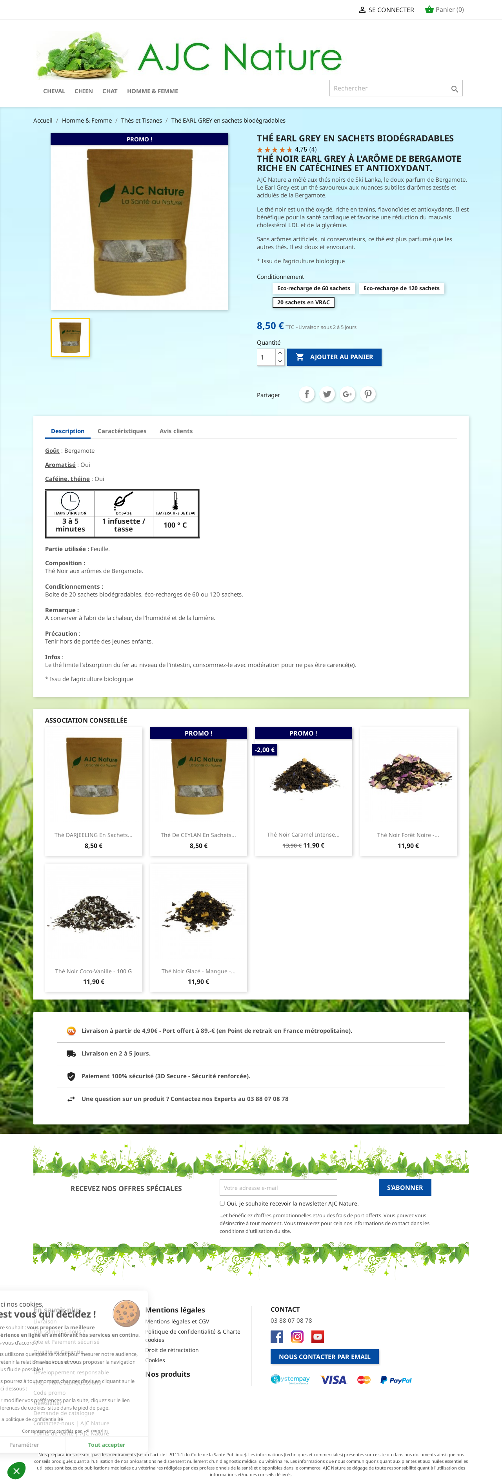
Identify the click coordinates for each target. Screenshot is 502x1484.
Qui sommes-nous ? (59, 1331)
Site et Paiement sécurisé (66, 1341)
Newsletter (47, 1402)
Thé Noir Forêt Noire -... (408, 835)
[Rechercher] (396, 88)
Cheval (54, 91)
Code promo (49, 1392)
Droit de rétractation (172, 1350)
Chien (84, 91)
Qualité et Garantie (58, 1352)
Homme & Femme (152, 91)
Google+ (347, 394)
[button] (16, 1470)
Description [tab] (68, 431)
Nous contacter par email (325, 1356)
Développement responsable (71, 1372)
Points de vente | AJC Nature (71, 1433)
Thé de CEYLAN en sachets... (198, 835)
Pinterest (368, 394)
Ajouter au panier (334, 357)
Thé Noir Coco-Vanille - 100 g (93, 971)
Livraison (45, 1321)
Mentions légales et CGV (177, 1321)
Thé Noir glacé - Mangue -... (199, 971)
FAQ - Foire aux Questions (67, 1382)
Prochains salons (55, 1362)
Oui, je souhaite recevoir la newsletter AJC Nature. (293, 1203)
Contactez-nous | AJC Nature (71, 1423)
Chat (110, 91)
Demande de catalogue (64, 1413)
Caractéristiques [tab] (122, 431)
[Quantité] (266, 357)
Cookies (155, 1360)
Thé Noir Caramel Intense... (303, 834)
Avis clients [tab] (176, 431)
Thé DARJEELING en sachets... (94, 835)
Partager (307, 394)
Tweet (327, 394)
